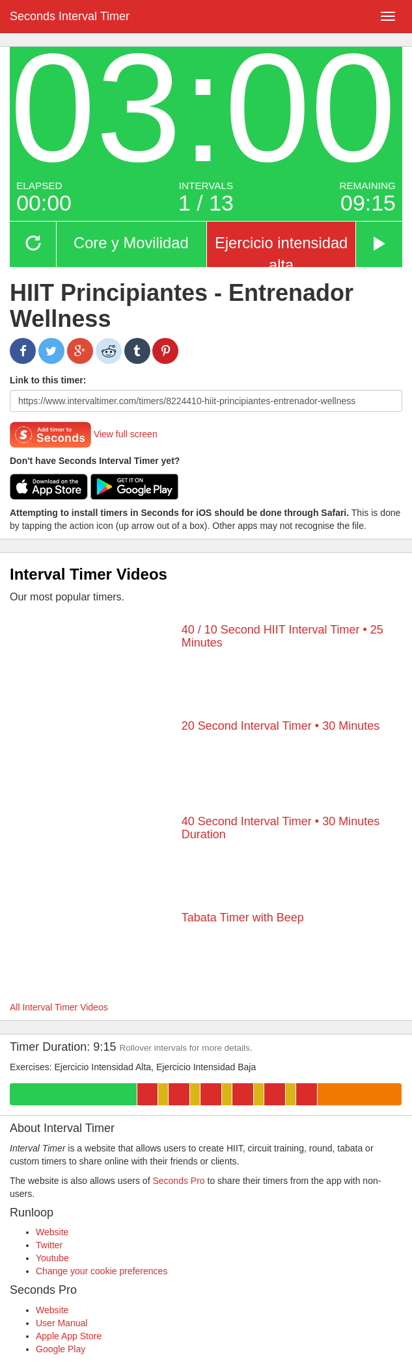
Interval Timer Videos (88, 574)
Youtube (52, 1258)
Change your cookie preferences (101, 1271)
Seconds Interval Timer (70, 16)
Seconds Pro (178, 1181)
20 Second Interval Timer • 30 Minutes (280, 725)
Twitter (49, 1245)
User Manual (61, 1323)
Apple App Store (69, 1336)
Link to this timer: (48, 380)
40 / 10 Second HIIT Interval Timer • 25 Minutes (282, 636)
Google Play (60, 1349)
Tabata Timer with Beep (243, 917)
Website (52, 1232)
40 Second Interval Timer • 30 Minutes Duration (280, 828)
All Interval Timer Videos (59, 1007)
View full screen (126, 434)
